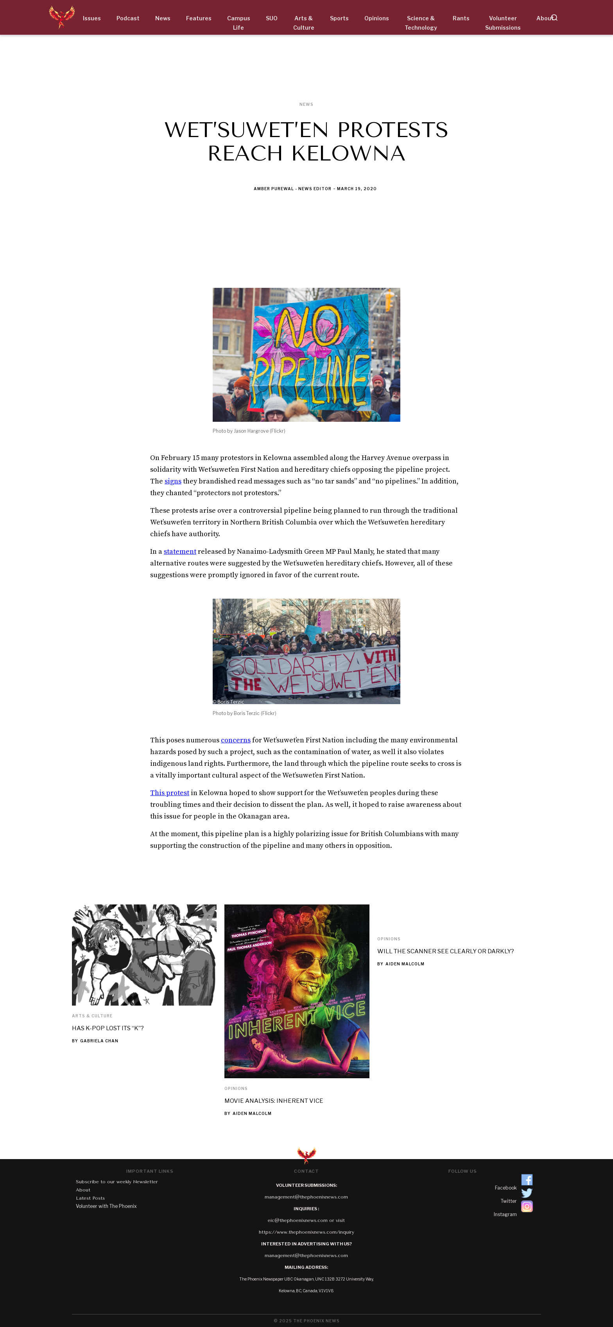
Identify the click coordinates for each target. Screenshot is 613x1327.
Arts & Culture (92, 1015)
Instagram (505, 1214)
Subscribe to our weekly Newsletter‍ (117, 1181)
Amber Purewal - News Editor (293, 188)
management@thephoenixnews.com (306, 1197)
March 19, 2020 (357, 188)
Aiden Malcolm (252, 1113)
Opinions (236, 1088)
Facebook (506, 1188)
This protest (169, 792)
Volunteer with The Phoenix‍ (106, 1206)
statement (180, 551)
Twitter (509, 1201)
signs (173, 481)
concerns (236, 740)
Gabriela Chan (99, 1040)
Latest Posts (90, 1198)
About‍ (83, 1190)
